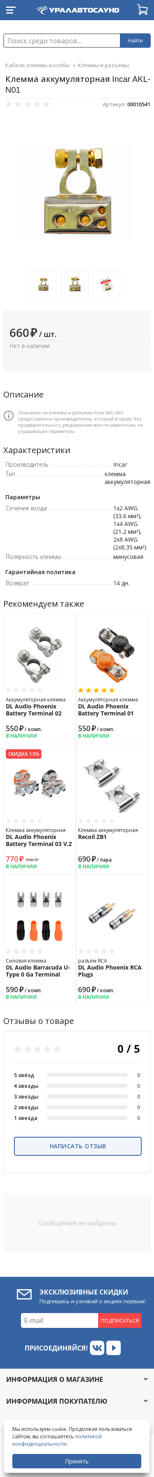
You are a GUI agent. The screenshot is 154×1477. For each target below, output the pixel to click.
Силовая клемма (40, 967)
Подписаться (120, 1320)
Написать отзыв (78, 1146)
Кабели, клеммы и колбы (37, 65)
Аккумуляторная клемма (40, 706)
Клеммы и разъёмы (103, 65)
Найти (135, 40)
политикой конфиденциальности (57, 1440)
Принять (77, 1461)
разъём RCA (112, 967)
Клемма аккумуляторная (40, 837)
